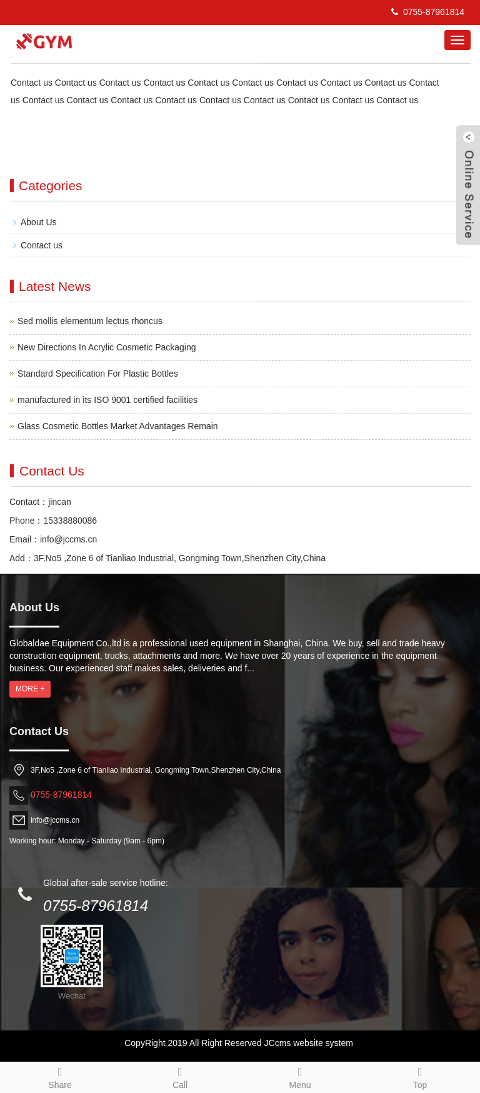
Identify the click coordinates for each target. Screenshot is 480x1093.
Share (60, 1076)
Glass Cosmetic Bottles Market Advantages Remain (118, 426)
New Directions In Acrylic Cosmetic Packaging (107, 347)
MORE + (30, 688)
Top (420, 1076)
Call (180, 1076)
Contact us (41, 245)
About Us (39, 222)
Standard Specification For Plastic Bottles (98, 374)
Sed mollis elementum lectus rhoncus (90, 321)
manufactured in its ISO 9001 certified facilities (108, 400)
